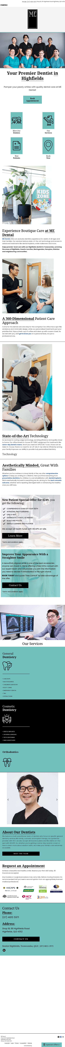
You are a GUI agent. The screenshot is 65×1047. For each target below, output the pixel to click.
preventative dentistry (11, 478)
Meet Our (16, 132)
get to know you (25, 334)
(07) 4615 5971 (31, 1)
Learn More (15, 535)
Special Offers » (51, 1045)
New (16, 157)
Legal (12, 1043)
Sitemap (30, 1043)
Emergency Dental (9, 690)
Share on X (59, 1037)
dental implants (55, 478)
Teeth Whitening (9, 737)
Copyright (7, 1043)
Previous (8, 799)
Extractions (7, 696)
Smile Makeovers (9, 740)
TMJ (4, 693)
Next (57, 799)
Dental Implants (9, 731)
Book (48, 157)
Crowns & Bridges (9, 734)
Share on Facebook (61, 1037)
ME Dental (6, 239)
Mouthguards (8, 681)
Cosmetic (32, 708)
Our (48, 132)
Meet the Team (21, 854)
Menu (4, 5)
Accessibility (23, 1043)
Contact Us (15, 585)
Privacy (17, 1043)
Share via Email (63, 1037)
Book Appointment (32, 99)
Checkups (6, 679)
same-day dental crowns (12, 445)
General (32, 655)
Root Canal (7, 687)
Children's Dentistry (10, 684)
